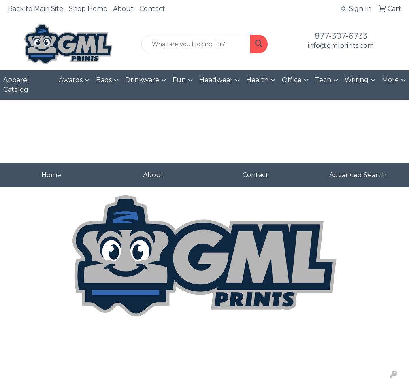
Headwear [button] (216, 80)
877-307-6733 (341, 36)
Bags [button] (104, 80)
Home (51, 175)
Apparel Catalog (16, 84)
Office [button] (292, 80)
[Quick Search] (196, 44)
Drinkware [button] (142, 80)
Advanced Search (357, 175)
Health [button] (257, 80)
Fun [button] (179, 80)
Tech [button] (323, 80)
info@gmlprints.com (341, 45)
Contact (152, 9)
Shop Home (88, 9)
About (123, 9)
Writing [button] (357, 80)
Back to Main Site (35, 9)
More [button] (390, 80)
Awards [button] (71, 80)
